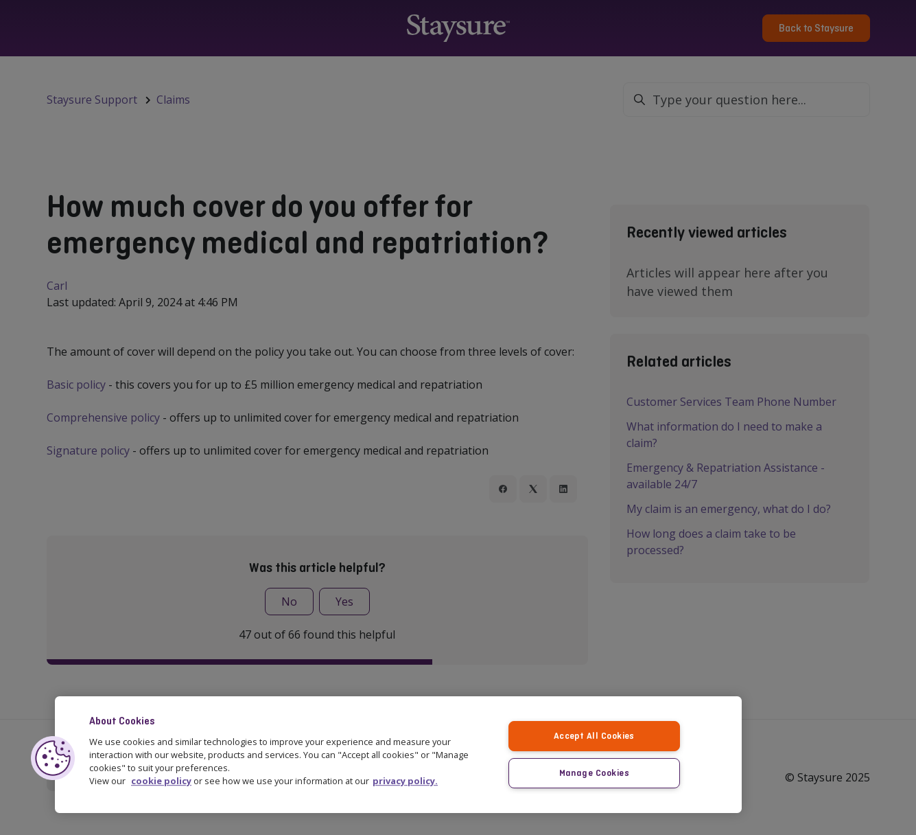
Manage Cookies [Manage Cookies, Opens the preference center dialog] (593, 772)
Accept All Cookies (594, 735)
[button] (53, 757)
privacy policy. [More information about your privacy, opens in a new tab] (405, 781)
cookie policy (161, 781)
